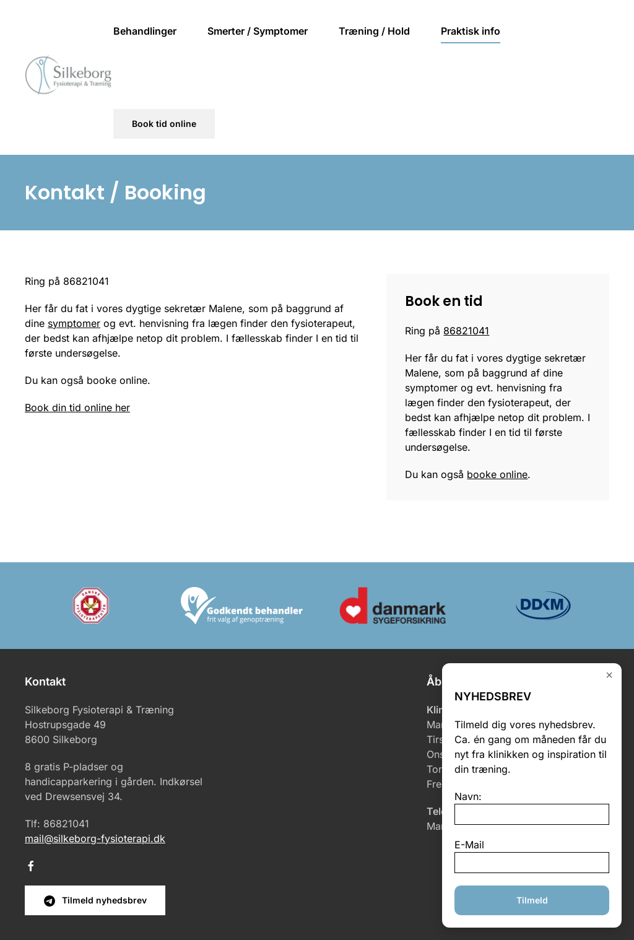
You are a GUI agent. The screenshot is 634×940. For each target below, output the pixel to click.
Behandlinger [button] (144, 31)
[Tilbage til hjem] (69, 77)
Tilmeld (532, 900)
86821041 (466, 330)
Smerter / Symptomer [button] (257, 31)
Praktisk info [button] (470, 31)
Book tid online (164, 123)
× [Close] (609, 674)
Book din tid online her (77, 407)
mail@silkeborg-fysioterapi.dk (95, 838)
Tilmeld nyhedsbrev (95, 901)
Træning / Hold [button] (374, 31)
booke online (497, 474)
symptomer (74, 323)
